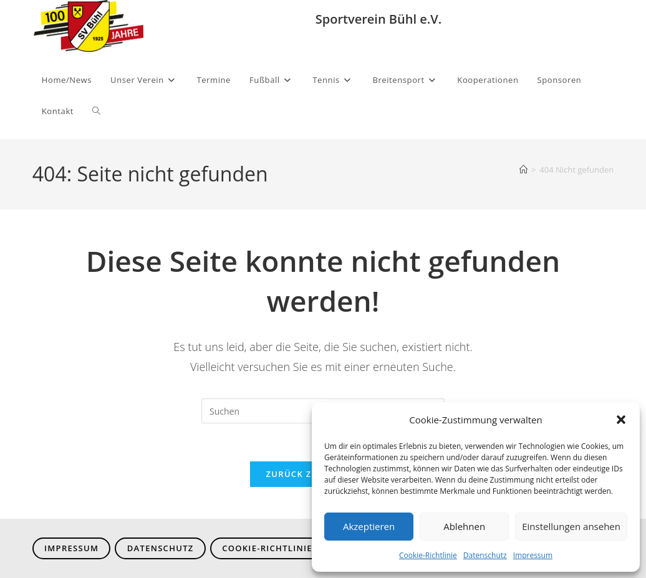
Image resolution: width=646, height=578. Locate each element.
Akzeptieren (369, 526)
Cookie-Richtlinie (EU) (278, 548)
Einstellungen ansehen (571, 526)
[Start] (523, 169)
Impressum (532, 555)
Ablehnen (464, 526)
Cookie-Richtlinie (428, 555)
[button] (621, 419)
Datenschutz (485, 555)
